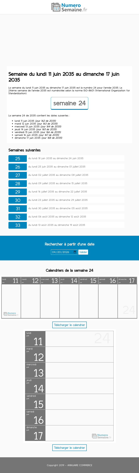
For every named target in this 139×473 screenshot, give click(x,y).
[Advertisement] (69, 41)
